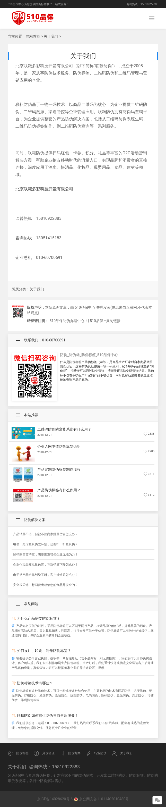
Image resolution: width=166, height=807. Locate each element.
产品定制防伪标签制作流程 (59, 469)
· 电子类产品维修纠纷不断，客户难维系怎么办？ (45, 575)
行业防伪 (96, 753)
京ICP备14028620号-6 (55, 799)
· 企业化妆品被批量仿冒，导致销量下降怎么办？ (45, 564)
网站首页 (33, 36)
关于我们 (51, 36)
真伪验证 (44, 753)
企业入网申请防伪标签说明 (59, 446)
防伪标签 (18, 753)
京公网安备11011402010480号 (104, 799)
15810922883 (149, 4)
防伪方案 (70, 753)
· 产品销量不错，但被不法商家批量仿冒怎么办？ (45, 534)
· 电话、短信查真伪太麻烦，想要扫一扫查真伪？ (45, 544)
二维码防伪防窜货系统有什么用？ (64, 429)
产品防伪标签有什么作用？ (59, 490)
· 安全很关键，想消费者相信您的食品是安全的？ (45, 585)
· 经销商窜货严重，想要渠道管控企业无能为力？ (45, 554)
